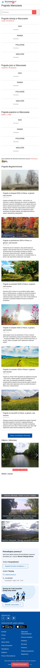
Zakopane (33, 660)
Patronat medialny (26, 637)
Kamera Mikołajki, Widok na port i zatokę (20, 496)
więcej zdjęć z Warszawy (20, 469)
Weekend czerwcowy (25, 660)
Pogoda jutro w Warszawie (13, 65)
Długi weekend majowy (9, 660)
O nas (3, 638)
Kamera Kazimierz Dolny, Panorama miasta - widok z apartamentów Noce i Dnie (20, 517)
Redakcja (24, 640)
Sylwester (18, 660)
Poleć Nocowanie (6, 645)
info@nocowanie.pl (10, 574)
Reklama (4, 652)
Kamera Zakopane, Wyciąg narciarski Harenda (20, 540)
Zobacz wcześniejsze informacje (20, 435)
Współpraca (5, 649)
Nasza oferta (5, 642)
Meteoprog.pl (34, 158)
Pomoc (3, 635)
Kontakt (3, 631)
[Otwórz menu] (3, 2)
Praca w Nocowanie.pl (8, 656)
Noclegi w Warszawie (20, 664)
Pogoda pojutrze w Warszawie (15, 112)
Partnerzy (24, 647)
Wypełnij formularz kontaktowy (15, 566)
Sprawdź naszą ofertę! (13, 604)
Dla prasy (24, 644)
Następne (36, 455)
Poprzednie (4, 455)
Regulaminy (24, 654)
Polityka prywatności (27, 651)
